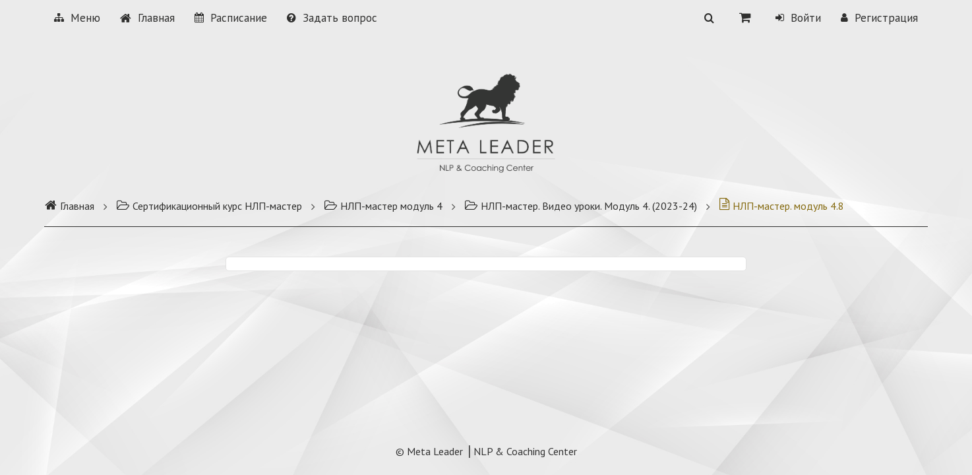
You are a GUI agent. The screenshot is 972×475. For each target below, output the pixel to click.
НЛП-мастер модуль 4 (383, 205)
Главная (147, 18)
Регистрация (879, 18)
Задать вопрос (332, 18)
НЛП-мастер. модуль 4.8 (781, 205)
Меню (77, 18)
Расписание (231, 18)
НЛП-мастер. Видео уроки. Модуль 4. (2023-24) (580, 205)
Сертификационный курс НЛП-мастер (209, 205)
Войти (798, 18)
